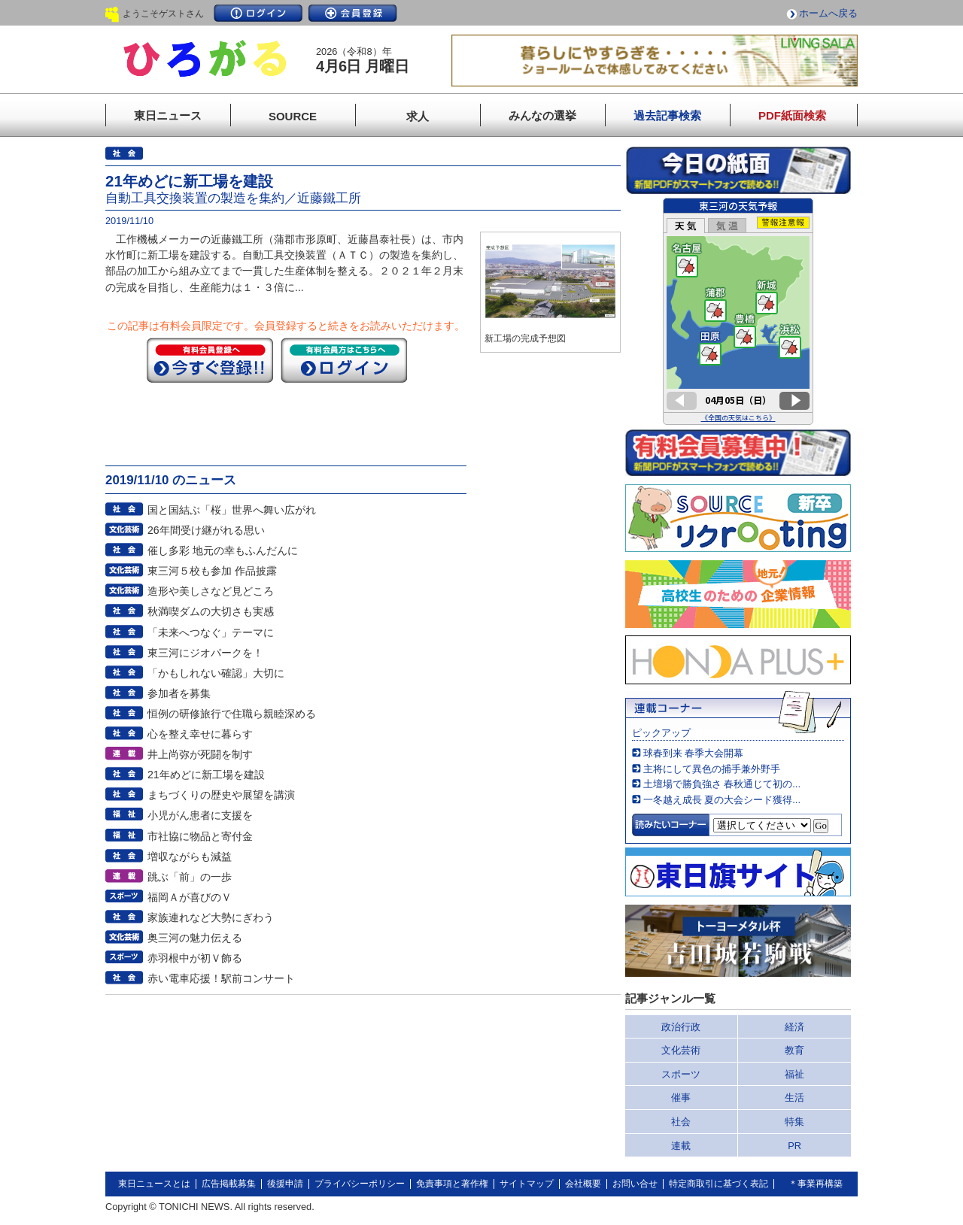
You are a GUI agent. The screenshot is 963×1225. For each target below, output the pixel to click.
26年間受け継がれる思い (206, 530)
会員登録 (352, 13)
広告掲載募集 (229, 1183)
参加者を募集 (179, 693)
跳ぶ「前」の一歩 (189, 877)
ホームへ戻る (828, 13)
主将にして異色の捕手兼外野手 (711, 769)
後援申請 (285, 1183)
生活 (794, 1097)
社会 (681, 1121)
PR (794, 1145)
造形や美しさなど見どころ (210, 591)
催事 (681, 1097)
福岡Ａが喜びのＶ (189, 897)
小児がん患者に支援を (200, 815)
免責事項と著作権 (452, 1183)
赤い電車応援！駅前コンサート (221, 978)
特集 (794, 1121)
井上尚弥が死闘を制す (200, 754)
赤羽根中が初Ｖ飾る (194, 958)
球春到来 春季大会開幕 (693, 753)
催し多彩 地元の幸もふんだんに (222, 550)
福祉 (794, 1074)
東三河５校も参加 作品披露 (212, 571)
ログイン (258, 13)
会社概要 (583, 1183)
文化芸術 (680, 1050)
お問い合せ (635, 1183)
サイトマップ (527, 1183)
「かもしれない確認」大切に (215, 673)
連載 (681, 1145)
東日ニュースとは (154, 1183)
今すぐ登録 (210, 360)
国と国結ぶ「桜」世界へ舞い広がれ (231, 510)
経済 (794, 1026)
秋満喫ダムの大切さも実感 (210, 611)
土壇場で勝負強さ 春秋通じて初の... (721, 784)
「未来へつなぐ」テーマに (210, 632)
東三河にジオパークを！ (205, 653)
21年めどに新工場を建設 (206, 775)
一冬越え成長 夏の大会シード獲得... (721, 799)
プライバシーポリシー (359, 1183)
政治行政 (680, 1026)
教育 (794, 1050)
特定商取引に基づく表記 (718, 1183)
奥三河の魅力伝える (194, 938)
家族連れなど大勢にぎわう (210, 917)
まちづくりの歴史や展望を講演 (221, 795)
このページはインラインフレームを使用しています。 (738, 311)
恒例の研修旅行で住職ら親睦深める (231, 714)
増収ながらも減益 (189, 857)
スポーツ (680, 1074)
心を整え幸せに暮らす (200, 734)
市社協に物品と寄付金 (200, 836)
